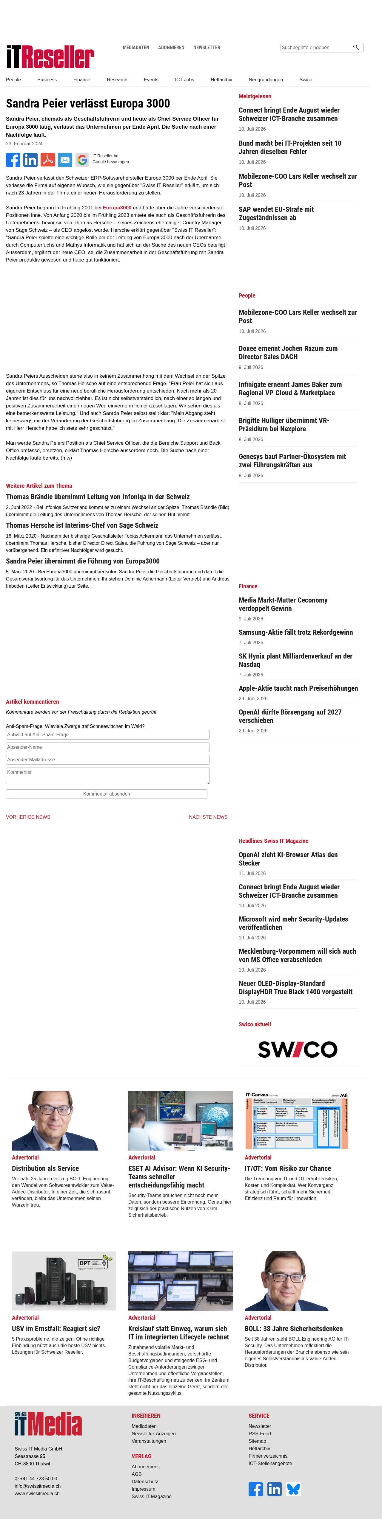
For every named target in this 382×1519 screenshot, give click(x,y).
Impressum (143, 1489)
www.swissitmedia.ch (37, 1493)
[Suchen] (356, 48)
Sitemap (257, 1441)
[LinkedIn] (276, 1494)
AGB (137, 1474)
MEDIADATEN (136, 47)
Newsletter (260, 1426)
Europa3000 (117, 208)
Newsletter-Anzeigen (154, 1433)
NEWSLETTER (206, 47)
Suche (287, 58)
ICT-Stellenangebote (270, 1463)
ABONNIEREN (171, 47)
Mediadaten (144, 1426)
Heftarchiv (259, 1448)
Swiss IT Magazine (152, 1496)
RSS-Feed (260, 1433)
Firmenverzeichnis (268, 1456)
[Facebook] (258, 1494)
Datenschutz (145, 1481)
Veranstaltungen (149, 1441)
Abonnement (145, 1466)
